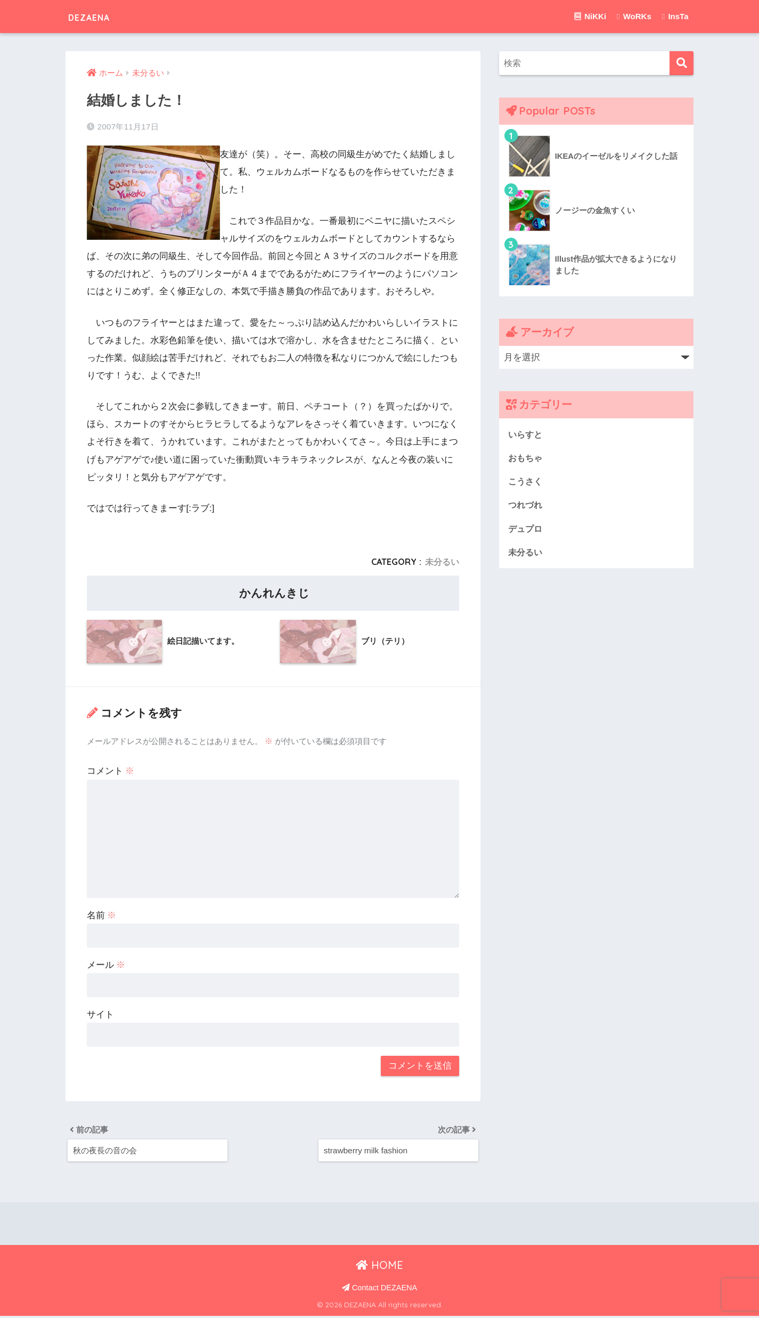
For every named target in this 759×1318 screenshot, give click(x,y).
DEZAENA (98, 16)
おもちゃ (526, 458)
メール (106, 965)
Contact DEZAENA (380, 1289)
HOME (379, 1267)
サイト (100, 1014)
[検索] (681, 63)
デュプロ (526, 529)
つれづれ (526, 505)
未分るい (442, 561)
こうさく (526, 482)
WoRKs (634, 16)
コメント (111, 771)
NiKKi (590, 16)
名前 (102, 915)
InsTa (675, 16)
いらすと (526, 434)
